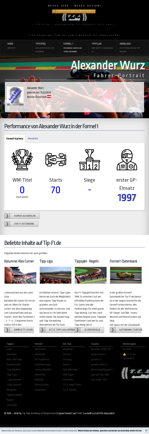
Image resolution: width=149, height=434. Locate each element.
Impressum (50, 413)
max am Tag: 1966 (100, 374)
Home (18, 46)
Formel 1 (74, 47)
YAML (80, 413)
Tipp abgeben (14, 369)
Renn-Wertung (14, 359)
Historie (67, 354)
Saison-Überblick (43, 369)
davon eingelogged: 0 (102, 369)
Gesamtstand (13, 364)
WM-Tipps (68, 374)
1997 (127, 197)
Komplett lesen (23, 329)
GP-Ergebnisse (42, 359)
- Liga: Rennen (14, 379)
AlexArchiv (40, 354)
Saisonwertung (42, 364)
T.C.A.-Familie (69, 389)
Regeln (10, 400)
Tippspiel (46, 47)
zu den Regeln (92, 329)
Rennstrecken (42, 384)
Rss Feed (127, 349)
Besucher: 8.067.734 (101, 349)
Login (9, 349)
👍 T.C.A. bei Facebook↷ (129, 356)
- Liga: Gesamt (14, 384)
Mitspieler (12, 389)
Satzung (67, 359)
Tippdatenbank (14, 394)
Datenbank (40, 389)
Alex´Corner (40, 349)
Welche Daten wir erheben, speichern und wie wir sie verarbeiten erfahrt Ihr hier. (110, 431)
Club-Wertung (70, 369)
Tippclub (103, 47)
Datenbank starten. (130, 329)
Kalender (39, 379)
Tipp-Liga (11, 374)
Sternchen (68, 379)
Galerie (66, 364)
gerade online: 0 (99, 364)
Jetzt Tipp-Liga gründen (62, 329)
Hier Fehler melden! (76, 11)
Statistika (12, 405)
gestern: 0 (96, 359)
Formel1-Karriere (13, 139)
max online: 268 (99, 379)
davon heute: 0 (98, 354)
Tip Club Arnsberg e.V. (32, 413)
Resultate (33, 138)
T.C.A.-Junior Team (72, 384)
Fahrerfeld (40, 374)
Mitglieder (68, 349)
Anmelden (131, 47)
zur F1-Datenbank (24, 223)
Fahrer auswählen (24, 215)
